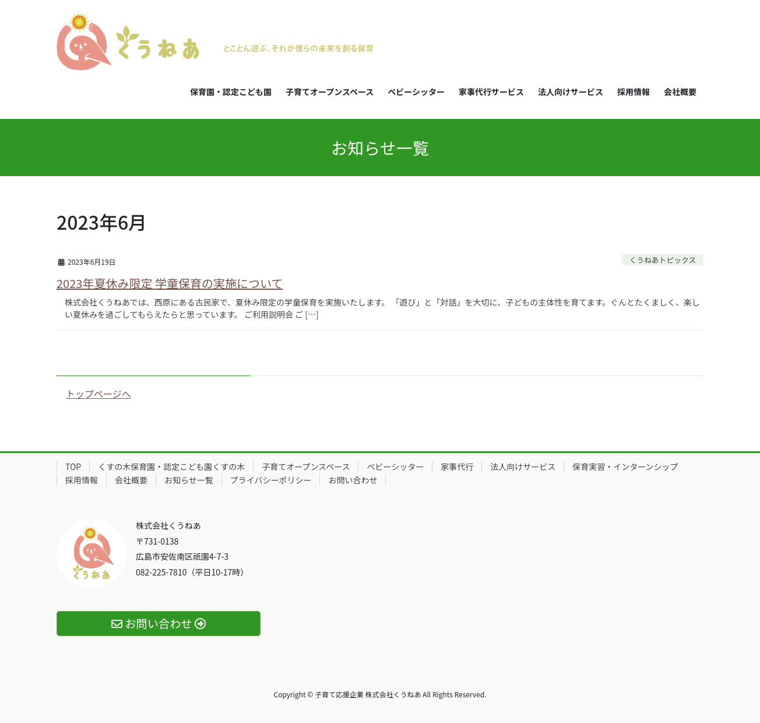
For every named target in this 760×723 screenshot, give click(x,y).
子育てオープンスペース (306, 466)
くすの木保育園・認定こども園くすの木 (171, 466)
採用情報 (81, 480)
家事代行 (457, 466)
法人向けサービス (522, 466)
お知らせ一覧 (188, 480)
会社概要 (131, 480)
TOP (73, 466)
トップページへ (98, 394)
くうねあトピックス (662, 259)
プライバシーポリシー (271, 480)
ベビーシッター (395, 466)
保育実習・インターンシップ (625, 466)
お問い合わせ (352, 480)
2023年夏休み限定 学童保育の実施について (170, 283)
